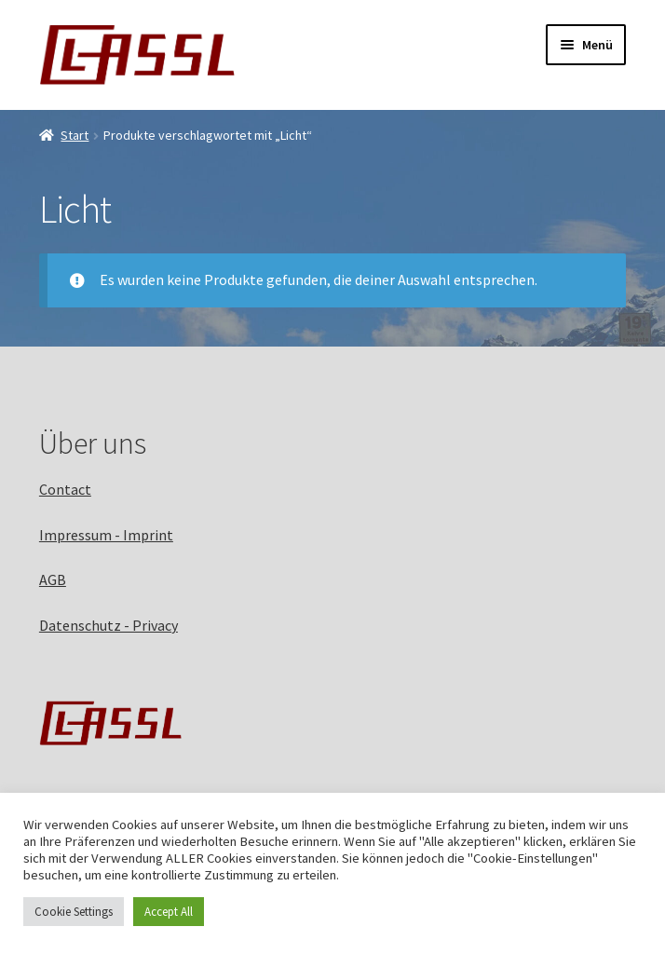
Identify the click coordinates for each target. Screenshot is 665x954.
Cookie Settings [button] (73, 912)
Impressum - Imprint (106, 534)
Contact (65, 489)
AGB (52, 579)
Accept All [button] (168, 912)
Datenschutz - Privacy (108, 625)
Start (74, 135)
